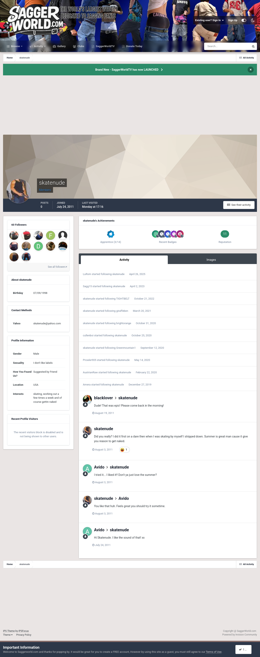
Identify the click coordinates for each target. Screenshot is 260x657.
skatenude (118, 274)
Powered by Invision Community (239, 634)
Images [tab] (211, 259)
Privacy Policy (23, 634)
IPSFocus (23, 631)
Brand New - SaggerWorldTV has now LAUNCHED (126, 69)
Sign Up (232, 20)
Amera (87, 384)
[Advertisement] (130, 106)
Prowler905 (89, 360)
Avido (99, 467)
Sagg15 (87, 286)
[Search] (214, 46)
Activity (38, 46)
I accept (245, 649)
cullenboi (88, 335)
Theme (8, 634)
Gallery (61, 46)
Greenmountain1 (126, 347)
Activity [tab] (124, 259)
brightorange (123, 323)
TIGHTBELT (123, 298)
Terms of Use (213, 651)
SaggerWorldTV (105, 46)
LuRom (87, 274)
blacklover (103, 397)
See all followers (57, 266)
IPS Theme (9, 631)
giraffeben (122, 310)
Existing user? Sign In (209, 20)
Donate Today (134, 46)
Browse (15, 46)
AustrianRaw (90, 372)
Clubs (80, 46)
